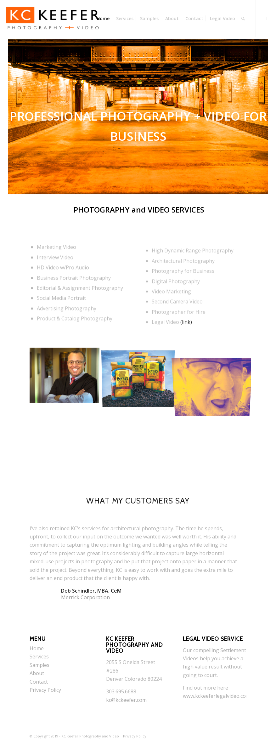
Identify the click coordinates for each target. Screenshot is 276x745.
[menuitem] (103, 18)
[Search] (243, 18)
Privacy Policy (45, 689)
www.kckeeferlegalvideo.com (216, 695)
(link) (186, 336)
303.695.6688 (121, 691)
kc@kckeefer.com (126, 700)
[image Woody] (215, 376)
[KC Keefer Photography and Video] (53, 18)
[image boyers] (140, 376)
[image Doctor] (67, 376)
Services (39, 656)
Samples (39, 665)
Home (37, 648)
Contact (39, 681)
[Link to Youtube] (265, 18)
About (37, 673)
